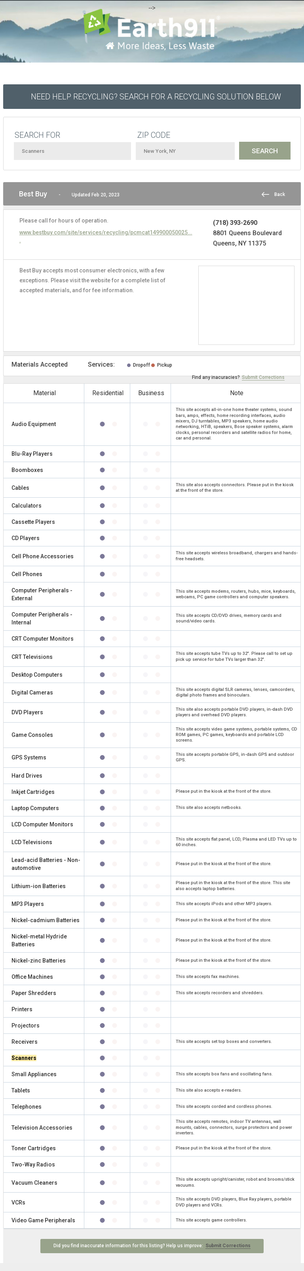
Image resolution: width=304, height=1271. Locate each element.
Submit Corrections (263, 377)
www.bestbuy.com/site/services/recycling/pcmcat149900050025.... (105, 236)
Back (279, 194)
